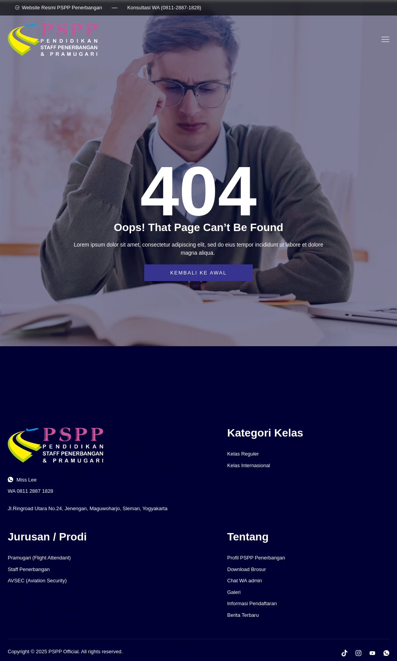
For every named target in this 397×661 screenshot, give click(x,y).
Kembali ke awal (198, 273)
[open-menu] (384, 39)
